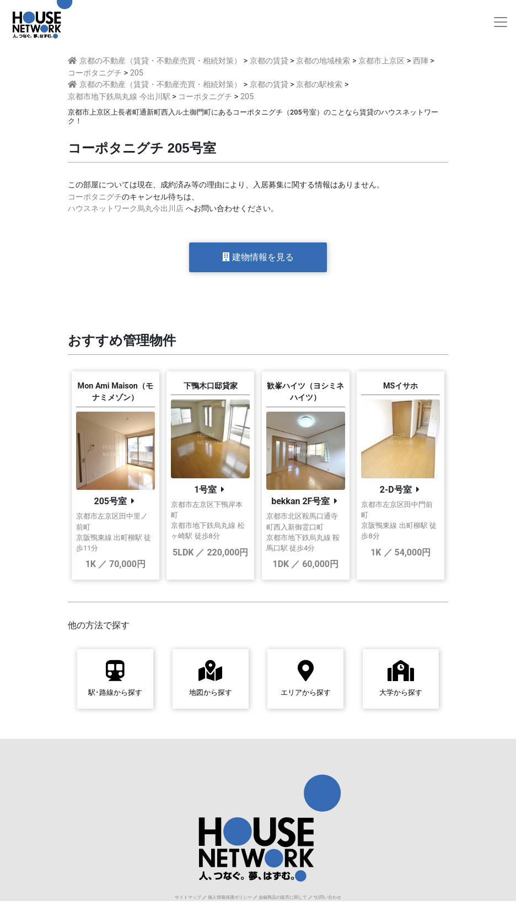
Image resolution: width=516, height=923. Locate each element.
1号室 (205, 489)
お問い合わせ (328, 897)
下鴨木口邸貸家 (211, 386)
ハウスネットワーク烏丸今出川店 (126, 208)
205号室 (110, 501)
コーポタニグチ (95, 197)
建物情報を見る (258, 257)
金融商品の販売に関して (283, 897)
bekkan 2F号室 (300, 501)
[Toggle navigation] (500, 22)
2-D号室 (396, 489)
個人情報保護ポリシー (230, 897)
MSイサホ (400, 386)
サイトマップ (188, 897)
